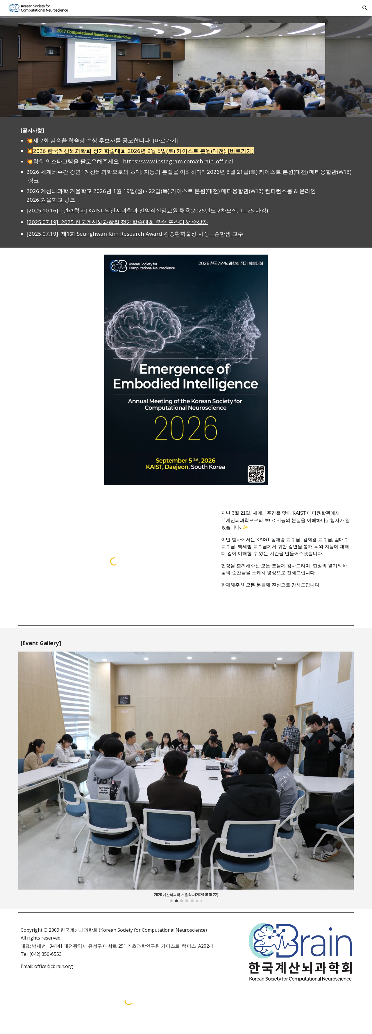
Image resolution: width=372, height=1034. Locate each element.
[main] (186, 182)
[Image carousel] (186, 777)
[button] (365, 8)
